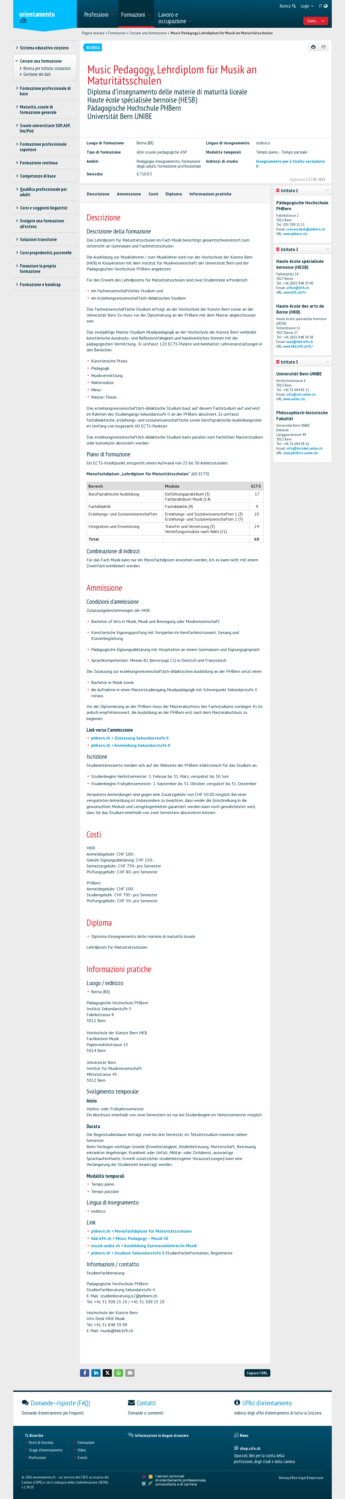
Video (82, 1450)
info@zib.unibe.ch (300, 394)
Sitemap (283, 1477)
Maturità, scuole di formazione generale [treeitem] (38, 109)
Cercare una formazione (148, 32)
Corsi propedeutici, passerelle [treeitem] (46, 253)
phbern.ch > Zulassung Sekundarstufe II (129, 738)
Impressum (316, 1477)
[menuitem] (99, 14)
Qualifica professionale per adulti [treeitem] (43, 192)
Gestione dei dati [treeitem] (37, 74)
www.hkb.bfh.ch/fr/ (298, 346)
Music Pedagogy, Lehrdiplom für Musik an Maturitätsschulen (222, 32)
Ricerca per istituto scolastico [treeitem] (47, 68)
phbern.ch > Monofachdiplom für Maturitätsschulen (141, 1231)
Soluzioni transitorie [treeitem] (38, 239)
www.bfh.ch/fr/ (294, 292)
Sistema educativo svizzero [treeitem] (44, 48)
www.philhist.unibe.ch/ (300, 453)
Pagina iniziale (93, 32)
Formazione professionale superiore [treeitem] (43, 146)
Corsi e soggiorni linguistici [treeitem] (43, 208)
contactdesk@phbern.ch (305, 229)
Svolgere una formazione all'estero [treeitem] (42, 223)
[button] (84, 1373)
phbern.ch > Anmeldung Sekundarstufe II (130, 745)
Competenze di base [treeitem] (38, 176)
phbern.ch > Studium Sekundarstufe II (127, 1253)
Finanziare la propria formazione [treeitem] (38, 268)
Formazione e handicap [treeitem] (40, 284)
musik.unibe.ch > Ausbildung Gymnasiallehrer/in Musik (144, 1245)
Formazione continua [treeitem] (39, 163)
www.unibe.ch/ (294, 399)
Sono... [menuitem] (316, 21)
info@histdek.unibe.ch (304, 448)
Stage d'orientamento (46, 1450)
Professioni (37, 1457)
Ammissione (129, 193)
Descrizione (98, 193)
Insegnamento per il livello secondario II (290, 164)
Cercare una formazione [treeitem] (41, 61)
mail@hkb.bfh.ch (299, 342)
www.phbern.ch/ (295, 234)
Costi (153, 193)
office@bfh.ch (297, 288)
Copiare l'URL (257, 1372)
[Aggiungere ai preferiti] (323, 47)
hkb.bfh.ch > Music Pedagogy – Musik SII (129, 1238)
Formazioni (117, 32)
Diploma (173, 193)
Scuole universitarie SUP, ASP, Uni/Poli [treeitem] (45, 128)
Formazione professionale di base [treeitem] (45, 91)
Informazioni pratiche (210, 193)
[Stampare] (313, 47)
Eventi (82, 1457)
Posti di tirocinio (41, 1442)
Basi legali (299, 1477)
